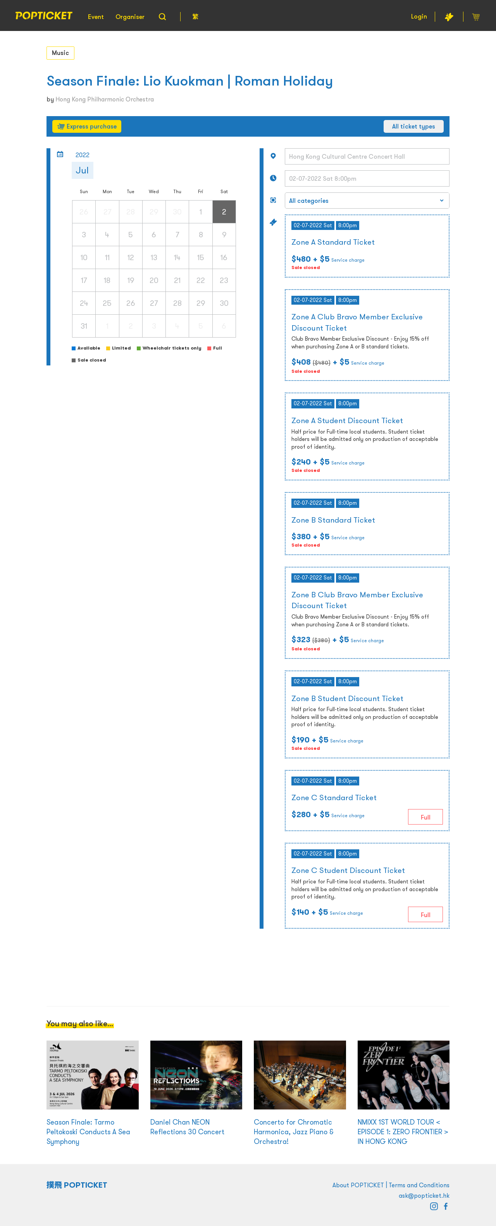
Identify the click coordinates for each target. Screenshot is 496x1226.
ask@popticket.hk (424, 1195)
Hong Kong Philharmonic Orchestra (104, 99)
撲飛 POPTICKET (76, 1185)
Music (60, 53)
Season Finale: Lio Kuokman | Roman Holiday (189, 80)
